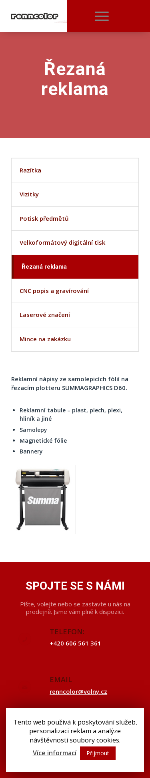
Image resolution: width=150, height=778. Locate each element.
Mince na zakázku (45, 339)
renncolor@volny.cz (78, 691)
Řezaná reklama (44, 266)
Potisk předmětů (44, 218)
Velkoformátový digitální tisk (62, 242)
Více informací (54, 753)
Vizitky (29, 194)
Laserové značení (45, 315)
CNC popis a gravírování (54, 291)
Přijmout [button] (97, 753)
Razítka (30, 170)
